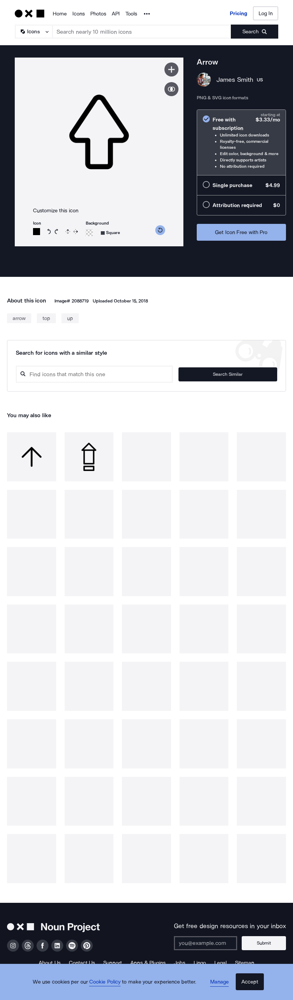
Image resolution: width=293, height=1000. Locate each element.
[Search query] (117, 374)
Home (60, 14)
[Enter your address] (210, 943)
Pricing (238, 13)
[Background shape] (110, 233)
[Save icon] (171, 69)
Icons (78, 14)
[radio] (241, 142)
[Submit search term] (254, 32)
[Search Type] (33, 32)
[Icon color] (36, 231)
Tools (131, 14)
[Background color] (89, 232)
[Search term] (142, 32)
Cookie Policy (108, 988)
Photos (98, 14)
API (116, 14)
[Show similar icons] (171, 89)
